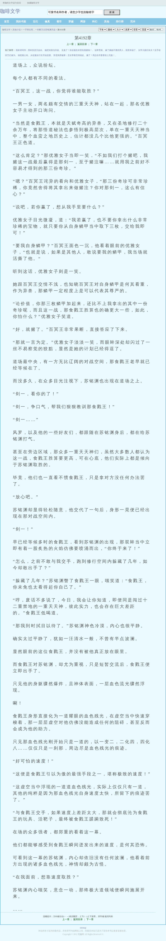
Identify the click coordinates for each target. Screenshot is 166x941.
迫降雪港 (99, 50)
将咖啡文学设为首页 (12, 3)
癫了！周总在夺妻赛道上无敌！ (100, 55)
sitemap (83, 928)
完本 (132, 21)
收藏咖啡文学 (33, 3)
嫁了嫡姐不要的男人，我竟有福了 (120, 50)
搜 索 (112, 12)
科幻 (94, 21)
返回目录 (82, 44)
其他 (106, 21)
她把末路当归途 (52, 50)
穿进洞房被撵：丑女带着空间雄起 (68, 55)
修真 (47, 21)
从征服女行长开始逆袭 (40, 55)
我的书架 (21, 21)
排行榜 (119, 21)
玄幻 (35, 21)
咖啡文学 (10, 11)
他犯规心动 (23, 55)
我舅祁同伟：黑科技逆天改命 (29, 50)
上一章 (70, 44)
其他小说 (17, 29)
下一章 (94, 44)
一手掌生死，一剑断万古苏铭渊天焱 (39, 29)
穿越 (71, 21)
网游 (82, 21)
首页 (6, 21)
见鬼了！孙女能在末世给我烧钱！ (76, 50)
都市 (59, 21)
